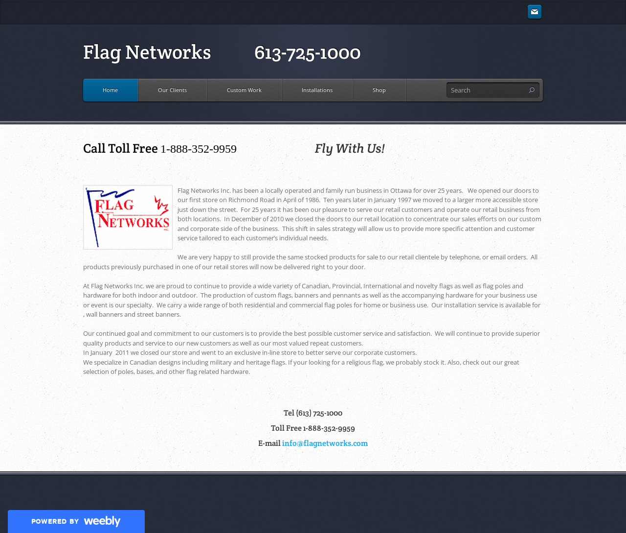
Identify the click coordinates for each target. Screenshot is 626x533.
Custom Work (244, 89)
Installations (317, 89)
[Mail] (534, 12)
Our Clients (172, 89)
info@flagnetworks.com (325, 443)
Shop (379, 89)
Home (110, 89)
